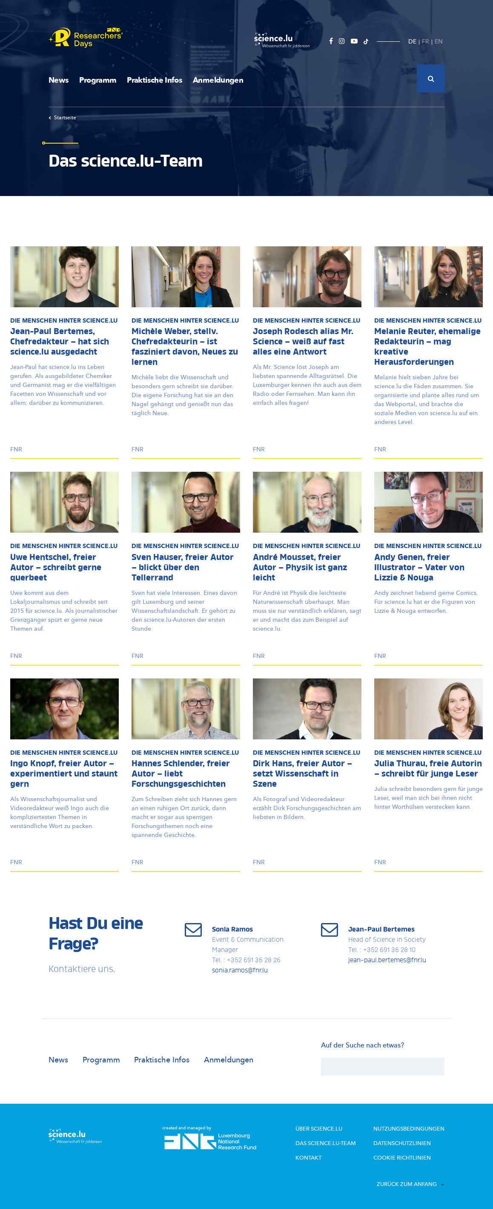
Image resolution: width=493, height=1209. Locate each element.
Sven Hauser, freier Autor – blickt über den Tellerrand (183, 568)
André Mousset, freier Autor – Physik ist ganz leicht (300, 568)
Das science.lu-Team (335, 1143)
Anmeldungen (218, 80)
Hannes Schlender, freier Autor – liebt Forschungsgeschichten (181, 774)
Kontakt (319, 1157)
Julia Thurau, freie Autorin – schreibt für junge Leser (428, 769)
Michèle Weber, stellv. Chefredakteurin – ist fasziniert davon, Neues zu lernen (185, 347)
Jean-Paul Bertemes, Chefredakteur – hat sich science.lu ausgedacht (59, 342)
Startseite (62, 117)
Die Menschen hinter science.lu (64, 321)
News (59, 80)
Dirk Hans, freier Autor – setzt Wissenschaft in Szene (302, 774)
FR (425, 42)
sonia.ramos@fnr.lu (240, 970)
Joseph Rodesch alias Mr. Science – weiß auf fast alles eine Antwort (303, 342)
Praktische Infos (154, 80)
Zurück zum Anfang (410, 1183)
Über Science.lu (328, 1128)
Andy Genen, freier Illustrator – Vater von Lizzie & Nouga (419, 568)
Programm (97, 80)
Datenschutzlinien (405, 1143)
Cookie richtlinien (404, 1157)
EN (439, 42)
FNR (16, 449)
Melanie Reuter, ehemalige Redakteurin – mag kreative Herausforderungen (427, 347)
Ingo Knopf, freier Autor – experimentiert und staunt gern (64, 774)
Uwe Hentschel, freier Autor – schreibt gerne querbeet (55, 568)
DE (412, 42)
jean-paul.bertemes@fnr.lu (387, 960)
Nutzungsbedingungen (411, 1128)
